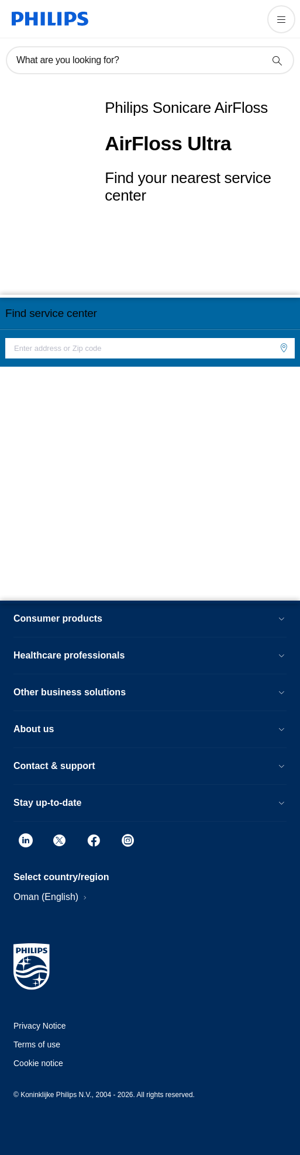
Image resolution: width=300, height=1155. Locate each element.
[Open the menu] (281, 19)
